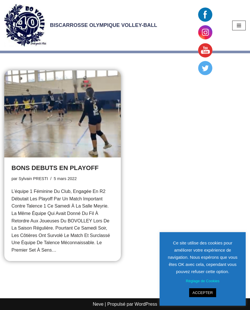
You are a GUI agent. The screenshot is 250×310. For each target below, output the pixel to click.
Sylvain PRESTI (33, 178)
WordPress (146, 304)
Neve (98, 304)
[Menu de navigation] (239, 25)
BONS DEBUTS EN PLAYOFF (55, 167)
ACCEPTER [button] (203, 293)
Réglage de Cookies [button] (202, 281)
